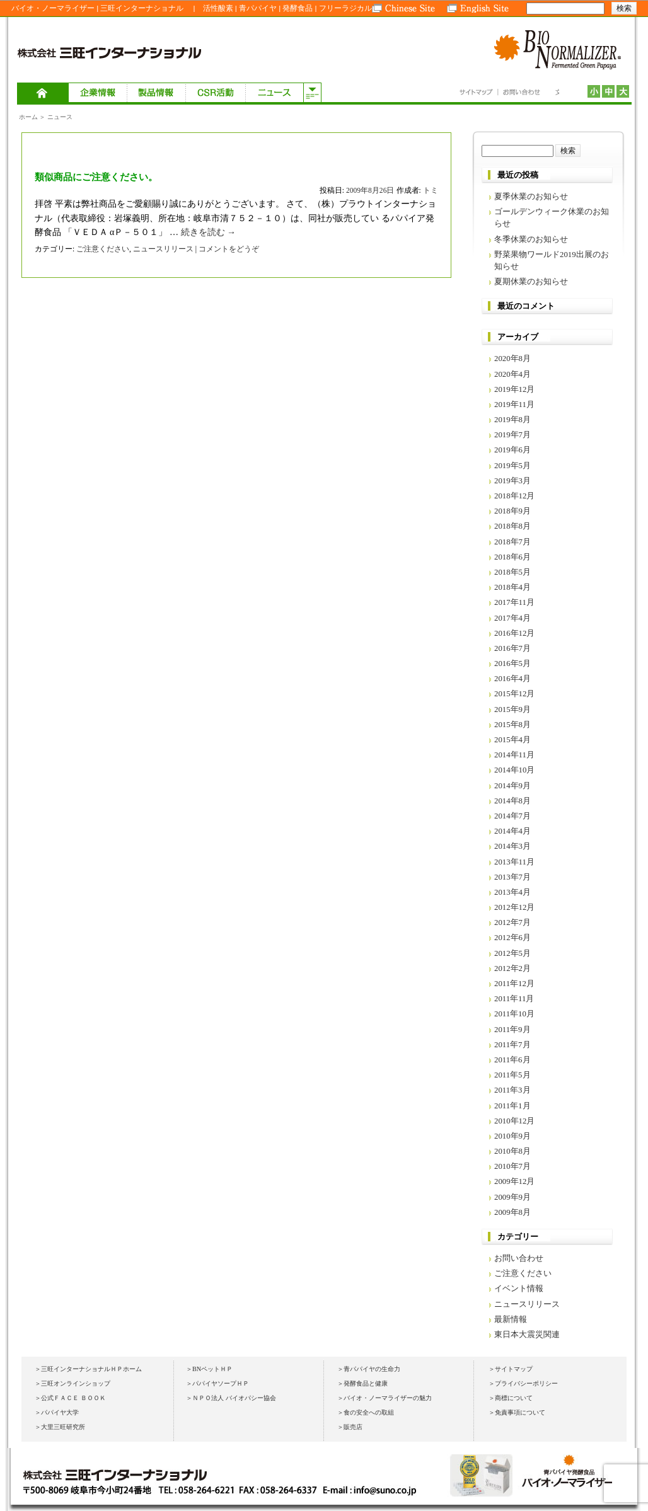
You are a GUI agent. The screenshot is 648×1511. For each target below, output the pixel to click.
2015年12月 (514, 693)
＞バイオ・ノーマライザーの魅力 (384, 1397)
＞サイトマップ (511, 1368)
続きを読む (208, 232)
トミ (430, 190)
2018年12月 (514, 495)
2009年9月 (512, 1197)
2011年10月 (514, 1013)
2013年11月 (514, 862)
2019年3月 (512, 480)
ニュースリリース (163, 249)
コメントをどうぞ (229, 249)
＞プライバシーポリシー (523, 1383)
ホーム (43, 94)
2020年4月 (512, 374)
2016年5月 (512, 663)
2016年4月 (512, 678)
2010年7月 (512, 1166)
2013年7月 (512, 877)
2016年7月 (512, 648)
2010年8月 (512, 1151)
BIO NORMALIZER (560, 52)
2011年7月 (512, 1044)
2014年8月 (512, 800)
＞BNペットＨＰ (209, 1368)
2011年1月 (512, 1105)
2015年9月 (512, 709)
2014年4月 (512, 831)
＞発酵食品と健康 (362, 1383)
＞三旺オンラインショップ (72, 1383)
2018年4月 (512, 587)
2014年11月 (514, 754)
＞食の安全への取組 (365, 1412)
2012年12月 (514, 907)
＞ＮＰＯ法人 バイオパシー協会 (231, 1397)
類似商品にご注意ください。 (96, 176)
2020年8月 (512, 358)
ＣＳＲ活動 (215, 94)
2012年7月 (512, 922)
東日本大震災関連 (527, 1334)
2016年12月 (514, 633)
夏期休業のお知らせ (531, 281)
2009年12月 (514, 1181)
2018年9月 (512, 511)
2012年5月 (512, 953)
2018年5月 (512, 572)
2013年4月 (512, 892)
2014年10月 (514, 770)
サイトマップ (478, 92)
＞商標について (511, 1397)
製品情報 (156, 94)
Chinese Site (409, 8)
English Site (478, 8)
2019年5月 (512, 465)
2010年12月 (514, 1121)
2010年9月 (512, 1136)
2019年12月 (514, 389)
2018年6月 (512, 557)
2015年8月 (512, 724)
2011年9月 (512, 1029)
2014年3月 (512, 846)
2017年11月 (514, 602)
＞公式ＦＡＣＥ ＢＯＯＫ (70, 1397)
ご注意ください (102, 249)
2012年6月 (512, 937)
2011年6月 (512, 1059)
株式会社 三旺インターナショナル (111, 52)
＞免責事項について (517, 1412)
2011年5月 (512, 1075)
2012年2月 (512, 968)
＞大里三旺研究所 (60, 1426)
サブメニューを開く (312, 94)
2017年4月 (512, 618)
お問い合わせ (518, 92)
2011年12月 (514, 983)
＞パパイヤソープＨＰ (217, 1383)
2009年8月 (512, 1212)
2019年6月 (512, 449)
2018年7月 (512, 541)
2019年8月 (512, 419)
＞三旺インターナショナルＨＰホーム (88, 1368)
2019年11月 (514, 404)
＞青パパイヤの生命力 (368, 1368)
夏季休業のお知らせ (531, 196)
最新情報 (510, 1319)
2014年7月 (512, 816)
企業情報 (98, 94)
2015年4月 (512, 739)
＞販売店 (349, 1426)
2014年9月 (512, 785)
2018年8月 (512, 526)
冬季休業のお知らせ (531, 239)
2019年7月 (512, 434)
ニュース (274, 94)
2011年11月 (514, 998)
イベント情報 (518, 1288)
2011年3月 (512, 1090)
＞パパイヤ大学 (57, 1412)
